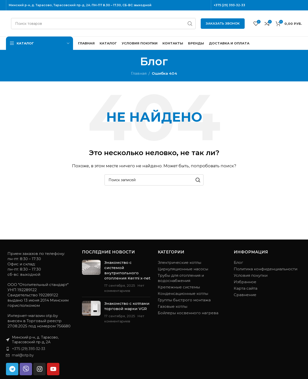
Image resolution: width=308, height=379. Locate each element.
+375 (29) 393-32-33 (229, 5)
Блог (238, 262)
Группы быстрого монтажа (184, 300)
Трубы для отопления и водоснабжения (181, 278)
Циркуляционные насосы (183, 269)
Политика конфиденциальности (265, 269)
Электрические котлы (179, 262)
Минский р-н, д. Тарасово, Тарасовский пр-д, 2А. (50, 5)
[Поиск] (103, 23)
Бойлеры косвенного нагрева (188, 312)
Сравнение (245, 294)
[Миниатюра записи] (91, 276)
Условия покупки (251, 275)
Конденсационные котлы (183, 293)
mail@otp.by (23, 355)
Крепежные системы (179, 287)
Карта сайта (245, 288)
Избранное (245, 281)
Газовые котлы (172, 306)
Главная (139, 73)
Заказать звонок (223, 23)
